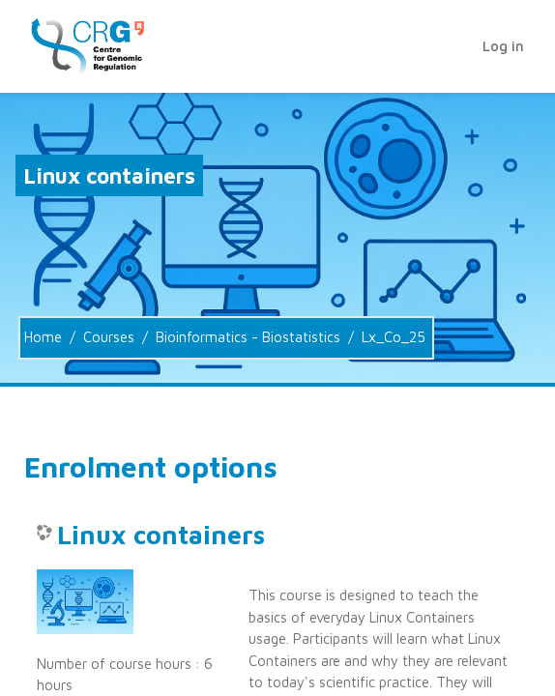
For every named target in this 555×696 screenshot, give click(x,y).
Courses (108, 337)
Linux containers (161, 535)
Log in (503, 46)
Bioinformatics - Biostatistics (248, 337)
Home (43, 337)
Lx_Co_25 (393, 337)
